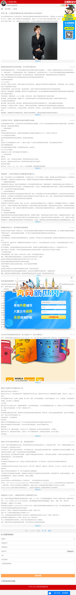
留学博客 (8, 9)
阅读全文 (38, 61)
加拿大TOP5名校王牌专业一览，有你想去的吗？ (18, 442)
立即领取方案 (53, 317)
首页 (70, 2)
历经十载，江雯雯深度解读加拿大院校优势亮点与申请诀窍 (21, 13)
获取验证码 (70, 551)
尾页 (49, 531)
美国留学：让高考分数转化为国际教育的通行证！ (18, 174)
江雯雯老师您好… (38, 567)
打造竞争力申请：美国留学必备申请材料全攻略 (17, 120)
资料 (62, 5)
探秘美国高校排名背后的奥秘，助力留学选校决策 (18, 67)
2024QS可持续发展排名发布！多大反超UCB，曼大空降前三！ (22, 334)
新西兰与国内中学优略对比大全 (12, 388)
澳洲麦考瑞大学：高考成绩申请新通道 (14, 227)
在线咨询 (70, 28)
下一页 (44, 531)
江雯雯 (14, 9)
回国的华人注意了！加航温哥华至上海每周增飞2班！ (19, 495)
